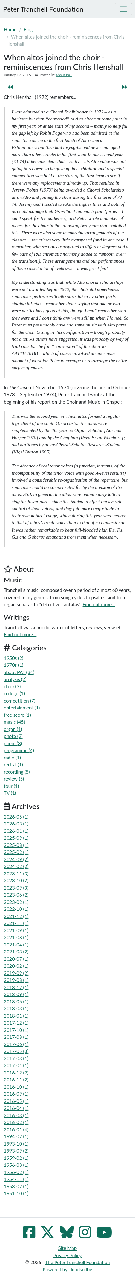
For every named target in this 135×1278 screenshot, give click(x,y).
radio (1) (12, 757)
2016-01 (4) (16, 1129)
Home (10, 29)
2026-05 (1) (16, 816)
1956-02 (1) (16, 1172)
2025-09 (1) (16, 838)
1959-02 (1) (16, 1158)
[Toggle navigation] (123, 9)
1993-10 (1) (16, 1144)
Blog (28, 29)
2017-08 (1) (16, 1037)
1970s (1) (13, 665)
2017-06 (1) (16, 1044)
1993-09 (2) (16, 1150)
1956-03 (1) (16, 1165)
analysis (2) (15, 679)
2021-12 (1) (16, 916)
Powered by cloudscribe (67, 1269)
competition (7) (19, 700)
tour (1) (11, 786)
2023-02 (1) (16, 902)
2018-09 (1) (16, 994)
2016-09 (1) (16, 1094)
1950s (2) (13, 658)
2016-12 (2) (16, 1072)
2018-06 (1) (16, 1001)
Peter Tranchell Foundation (43, 9)
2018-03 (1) (16, 1008)
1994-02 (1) (16, 1136)
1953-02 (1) (16, 1186)
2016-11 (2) (16, 1079)
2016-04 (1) (16, 1108)
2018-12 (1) (16, 987)
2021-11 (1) (16, 923)
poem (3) (13, 743)
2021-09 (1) (16, 930)
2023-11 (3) (16, 873)
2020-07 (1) (16, 959)
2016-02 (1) (16, 1122)
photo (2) (13, 736)
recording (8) (17, 772)
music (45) (14, 722)
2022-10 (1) (16, 909)
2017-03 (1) (16, 1058)
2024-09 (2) (16, 859)
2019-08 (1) (16, 980)
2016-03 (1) (16, 1115)
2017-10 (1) (16, 1030)
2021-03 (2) (16, 951)
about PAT (64, 75)
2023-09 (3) (16, 888)
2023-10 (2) (16, 880)
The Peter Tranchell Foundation (77, 1262)
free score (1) (17, 715)
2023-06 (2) (16, 895)
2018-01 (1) (16, 1016)
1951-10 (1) (16, 1193)
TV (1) (10, 793)
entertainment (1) (22, 707)
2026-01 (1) (16, 831)
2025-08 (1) (16, 845)
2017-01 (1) (16, 1065)
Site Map (67, 1248)
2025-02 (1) (16, 852)
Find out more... (99, 604)
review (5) (14, 779)
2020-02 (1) (16, 966)
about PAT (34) (19, 672)
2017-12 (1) (16, 1022)
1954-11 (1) (16, 1179)
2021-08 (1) (16, 937)
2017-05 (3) (16, 1051)
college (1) (14, 693)
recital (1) (13, 764)
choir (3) (12, 686)
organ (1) (13, 729)
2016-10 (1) (16, 1087)
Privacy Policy (67, 1255)
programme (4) (19, 750)
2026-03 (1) (16, 823)
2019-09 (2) (16, 973)
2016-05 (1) (16, 1101)
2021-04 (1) (16, 944)
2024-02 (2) (16, 866)
